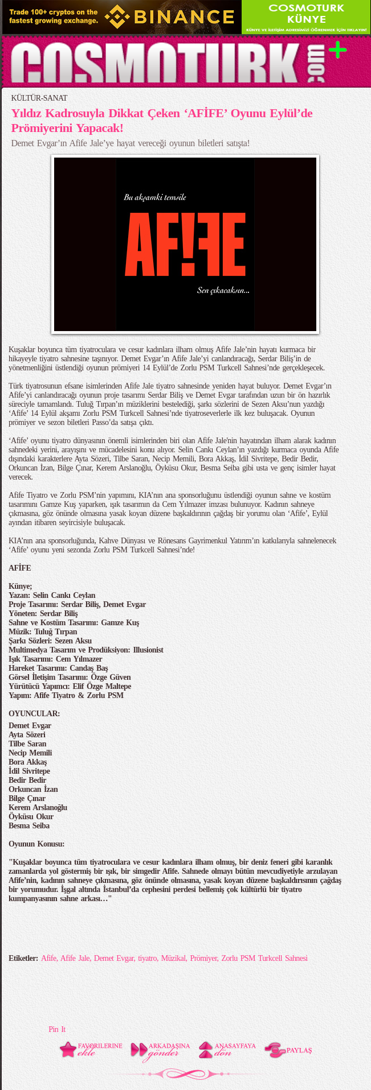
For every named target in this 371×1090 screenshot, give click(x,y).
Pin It (56, 1029)
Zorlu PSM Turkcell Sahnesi (264, 958)
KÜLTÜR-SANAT (39, 98)
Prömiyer (203, 958)
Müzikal (173, 958)
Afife (48, 958)
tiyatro (147, 958)
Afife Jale (74, 958)
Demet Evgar (114, 958)
